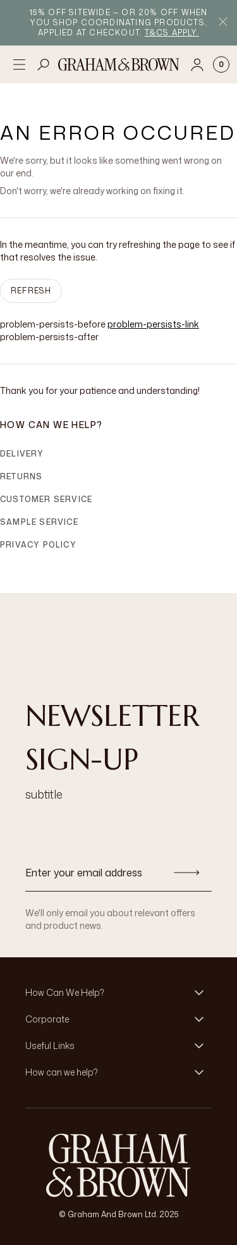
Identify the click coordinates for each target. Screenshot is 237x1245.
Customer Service (46, 499)
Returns (21, 476)
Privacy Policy (38, 544)
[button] (118, 993)
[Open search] (43, 64)
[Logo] (118, 64)
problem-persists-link (153, 324)
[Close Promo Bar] (222, 23)
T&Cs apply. (172, 32)
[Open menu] (19, 64)
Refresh (31, 290)
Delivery (22, 453)
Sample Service (39, 522)
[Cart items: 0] (221, 64)
